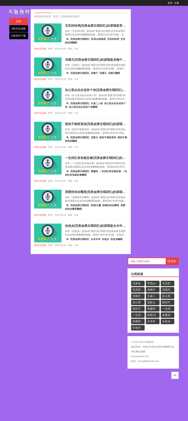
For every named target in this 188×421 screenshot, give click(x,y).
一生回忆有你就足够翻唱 (136, 316)
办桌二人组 (97, 103)
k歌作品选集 (18, 28)
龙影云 (94, 137)
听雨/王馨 (96, 205)
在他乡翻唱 (116, 239)
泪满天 (103, 73)
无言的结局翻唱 (136, 290)
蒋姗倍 (94, 171)
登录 (170, 3)
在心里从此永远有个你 (166, 297)
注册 (176, 3)
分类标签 (137, 274)
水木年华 (95, 239)
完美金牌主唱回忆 (70, 16)
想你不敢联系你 (107, 137)
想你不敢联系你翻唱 (136, 309)
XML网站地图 (138, 351)
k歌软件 (147, 346)
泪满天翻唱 (114, 73)
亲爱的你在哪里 (110, 205)
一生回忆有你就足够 (110, 171)
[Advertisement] (94, 396)
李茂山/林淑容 (98, 39)
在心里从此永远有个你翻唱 (83, 107)
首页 (18, 21)
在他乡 (105, 239)
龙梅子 (94, 73)
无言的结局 (113, 39)
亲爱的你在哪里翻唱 (136, 322)
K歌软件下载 (18, 35)
